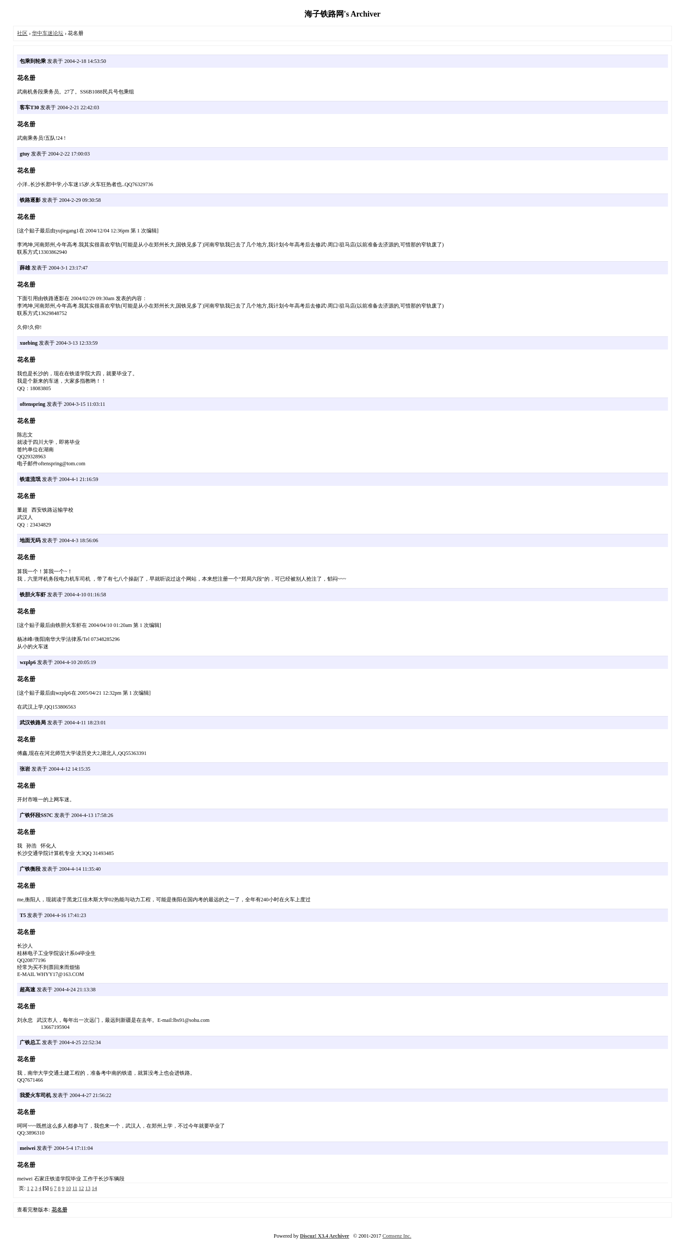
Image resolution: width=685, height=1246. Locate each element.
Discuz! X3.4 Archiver (324, 1236)
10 (68, 1188)
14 (94, 1188)
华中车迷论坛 (47, 33)
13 (87, 1188)
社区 (22, 33)
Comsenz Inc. (396, 1236)
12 (81, 1188)
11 (75, 1188)
